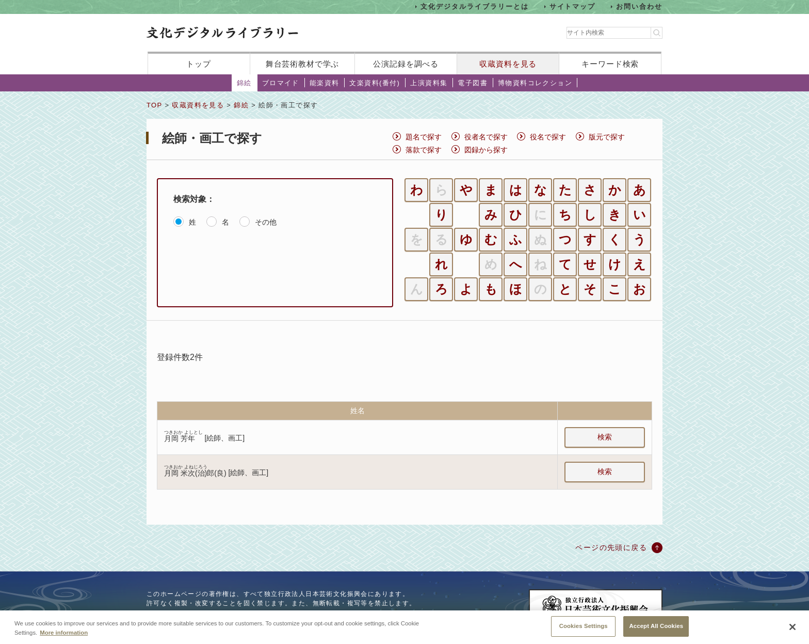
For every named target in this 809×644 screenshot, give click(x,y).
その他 (266, 222)
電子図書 (473, 83)
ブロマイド (280, 83)
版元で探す (607, 137)
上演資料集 (428, 83)
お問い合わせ (639, 6)
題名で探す (424, 137)
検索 (604, 437)
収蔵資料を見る (508, 63)
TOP (154, 105)
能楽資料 (324, 83)
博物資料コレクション (535, 83)
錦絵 (244, 83)
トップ (198, 63)
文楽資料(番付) (374, 83)
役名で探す (548, 137)
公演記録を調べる (406, 63)
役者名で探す (486, 137)
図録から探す (486, 150)
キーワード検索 (610, 63)
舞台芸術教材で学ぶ (302, 63)
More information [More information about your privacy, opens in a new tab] (64, 640)
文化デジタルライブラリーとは (474, 6)
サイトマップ (572, 6)
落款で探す (424, 150)
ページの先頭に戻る (611, 547)
